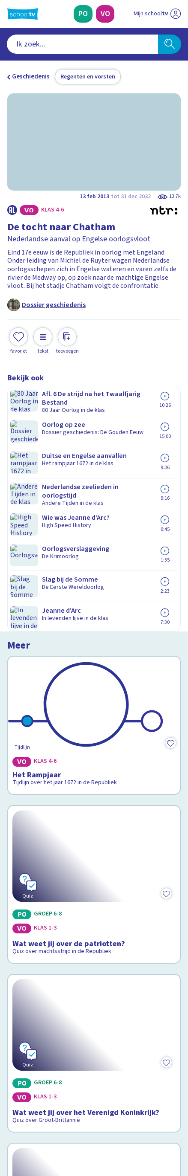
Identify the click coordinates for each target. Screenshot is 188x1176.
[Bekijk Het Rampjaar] (94, 435)
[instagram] (30, 1115)
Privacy (20, 990)
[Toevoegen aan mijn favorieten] (18, 339)
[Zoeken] (169, 44)
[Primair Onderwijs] (83, 13)
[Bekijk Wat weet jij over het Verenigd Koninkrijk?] (94, 655)
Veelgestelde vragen (43, 968)
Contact (21, 956)
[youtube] (68, 1115)
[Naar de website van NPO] (175, 14)
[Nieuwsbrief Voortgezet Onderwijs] (135, 1055)
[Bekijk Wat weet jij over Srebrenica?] (94, 774)
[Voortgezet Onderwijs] (105, 13)
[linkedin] (49, 1115)
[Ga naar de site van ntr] (148, 1134)
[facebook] (11, 1115)
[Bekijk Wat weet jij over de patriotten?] (94, 537)
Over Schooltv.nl (36, 979)
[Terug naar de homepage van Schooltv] (22, 14)
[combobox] (82, 44)
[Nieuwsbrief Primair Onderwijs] (53, 1055)
